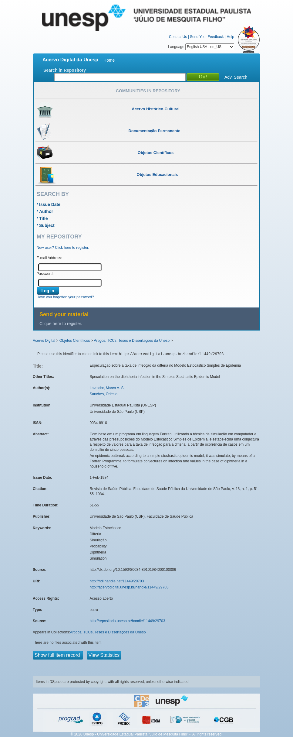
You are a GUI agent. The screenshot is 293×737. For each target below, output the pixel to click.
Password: (45, 274)
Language (201, 47)
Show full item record (58, 655)
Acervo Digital (44, 340)
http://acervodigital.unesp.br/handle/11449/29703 (129, 587)
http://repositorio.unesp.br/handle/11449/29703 (127, 621)
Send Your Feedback (207, 37)
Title (43, 218)
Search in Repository (64, 70)
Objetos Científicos (74, 340)
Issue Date (49, 204)
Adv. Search (235, 77)
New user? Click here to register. (63, 247)
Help (230, 37)
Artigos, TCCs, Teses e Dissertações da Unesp (132, 340)
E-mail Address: (49, 258)
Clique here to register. (60, 323)
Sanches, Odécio (103, 394)
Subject (47, 225)
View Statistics (104, 655)
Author (46, 211)
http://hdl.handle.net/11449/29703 (117, 581)
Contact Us (178, 37)
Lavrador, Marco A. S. (107, 388)
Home (109, 60)
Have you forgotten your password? (65, 297)
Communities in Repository (148, 90)
